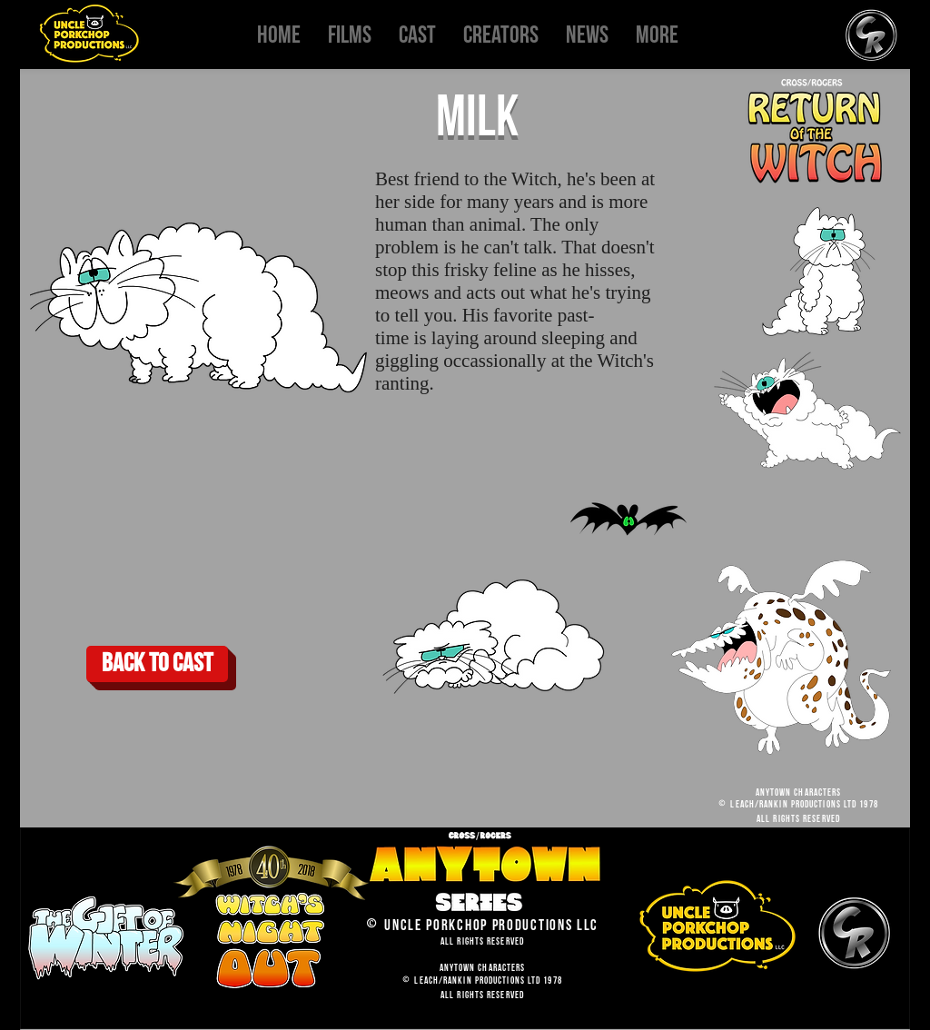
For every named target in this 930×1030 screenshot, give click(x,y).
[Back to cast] (157, 664)
